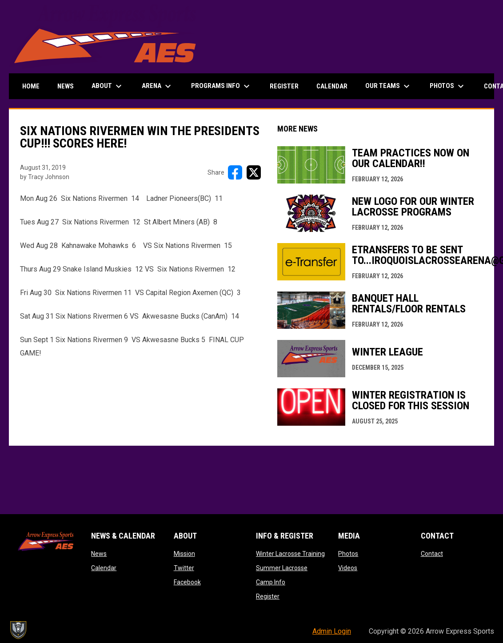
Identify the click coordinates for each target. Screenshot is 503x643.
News (99, 553)
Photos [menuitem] (448, 86)
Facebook (187, 582)
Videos (347, 567)
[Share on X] (254, 172)
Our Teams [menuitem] (388, 86)
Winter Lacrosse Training (290, 553)
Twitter (184, 567)
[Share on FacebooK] (235, 172)
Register (267, 596)
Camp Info (270, 582)
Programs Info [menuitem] (221, 86)
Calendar (103, 567)
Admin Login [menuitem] (331, 631)
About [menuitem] (108, 86)
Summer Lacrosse (281, 567)
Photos (348, 553)
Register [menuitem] (284, 86)
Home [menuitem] (31, 86)
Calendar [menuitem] (331, 86)
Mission (184, 553)
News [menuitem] (65, 86)
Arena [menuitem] (157, 86)
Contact (432, 553)
